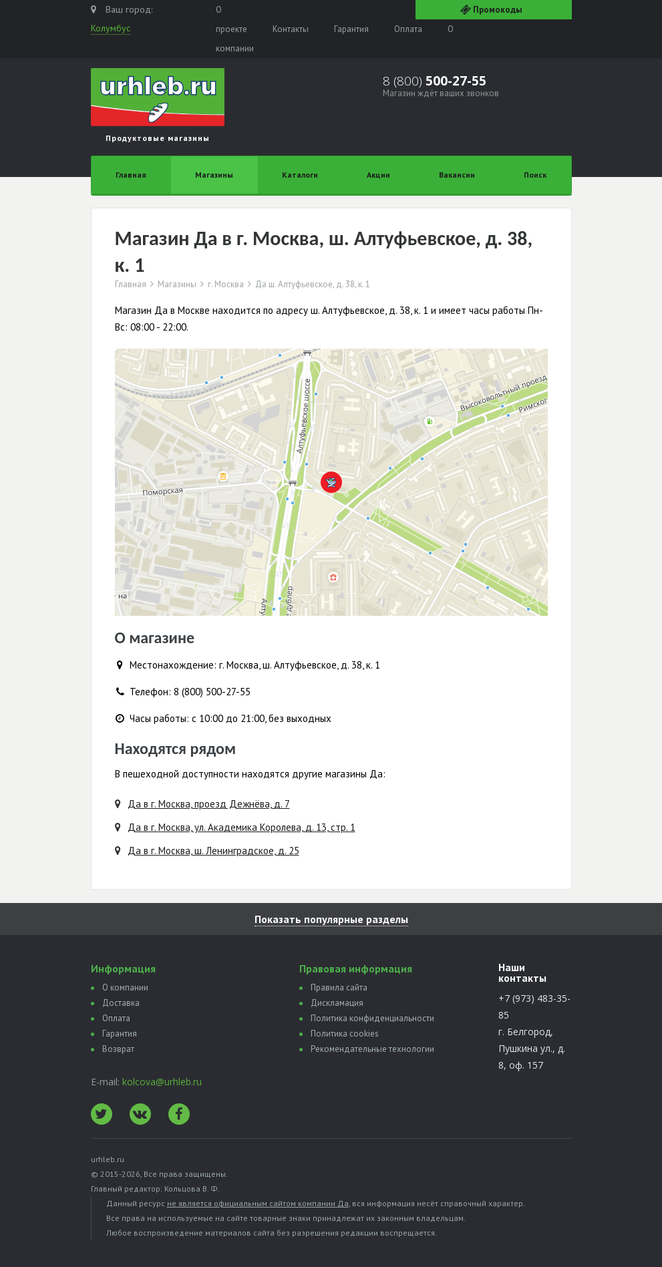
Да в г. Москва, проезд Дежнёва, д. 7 (209, 803)
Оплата (408, 29)
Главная (131, 175)
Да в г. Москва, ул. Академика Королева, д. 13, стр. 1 (241, 827)
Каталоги (300, 175)
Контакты (291, 29)
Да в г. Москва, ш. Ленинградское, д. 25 (213, 850)
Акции (378, 175)
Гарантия (351, 29)
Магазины (214, 175)
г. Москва (226, 285)
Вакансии (457, 175)
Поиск (535, 175)
